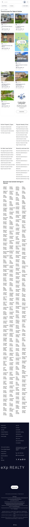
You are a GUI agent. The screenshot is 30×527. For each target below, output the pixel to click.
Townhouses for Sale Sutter (7, 131)
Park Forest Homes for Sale (23, 197)
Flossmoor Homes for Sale (12, 252)
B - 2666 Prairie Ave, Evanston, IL (20, 27)
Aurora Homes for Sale (21, 135)
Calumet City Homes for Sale (23, 141)
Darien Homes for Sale (5, 391)
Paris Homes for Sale (23, 192)
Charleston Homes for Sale (5, 334)
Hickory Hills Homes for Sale (11, 349)
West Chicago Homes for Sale (24, 366)
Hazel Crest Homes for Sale (11, 340)
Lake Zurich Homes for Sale (17, 199)
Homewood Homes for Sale (12, 378)
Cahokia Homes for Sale (5, 293)
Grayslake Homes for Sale (12, 313)
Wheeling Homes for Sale (24, 385)
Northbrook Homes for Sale (18, 359)
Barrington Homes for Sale (5, 218)
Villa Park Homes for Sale (23, 344)
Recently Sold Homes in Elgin (23, 178)
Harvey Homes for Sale (11, 330)
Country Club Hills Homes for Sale (5, 363)
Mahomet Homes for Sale (18, 252)
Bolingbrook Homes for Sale (6, 266)
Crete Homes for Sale (5, 378)
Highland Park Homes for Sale (12, 359)
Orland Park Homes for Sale (17, 389)
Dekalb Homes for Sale (5, 404)
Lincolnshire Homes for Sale (18, 220)
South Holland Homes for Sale (23, 289)
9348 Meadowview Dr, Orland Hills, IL (20, 85)
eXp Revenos (18, 434)
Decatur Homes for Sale (21, 143)
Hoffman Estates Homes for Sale (11, 368)
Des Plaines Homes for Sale (5, 409)
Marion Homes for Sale (17, 265)
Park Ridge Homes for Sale (23, 202)
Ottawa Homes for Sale (17, 398)
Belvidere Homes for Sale (5, 244)
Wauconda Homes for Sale (24, 357)
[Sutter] (6, 9)
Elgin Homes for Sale (21, 144)
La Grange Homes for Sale (11, 404)
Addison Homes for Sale (5, 188)
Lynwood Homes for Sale (18, 242)
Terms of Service (23, 497)
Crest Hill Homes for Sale (5, 369)
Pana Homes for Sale (23, 188)
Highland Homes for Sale (12, 354)
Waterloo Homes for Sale (24, 349)
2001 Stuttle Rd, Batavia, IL (7, 27)
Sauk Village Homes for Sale (23, 262)
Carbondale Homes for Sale (5, 308)
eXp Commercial (19, 436)
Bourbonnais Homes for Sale (6, 270)
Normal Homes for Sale (17, 349)
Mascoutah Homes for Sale (18, 273)
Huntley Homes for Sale (11, 382)
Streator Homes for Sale (24, 312)
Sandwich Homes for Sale (24, 257)
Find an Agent (3, 427)
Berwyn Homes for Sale (5, 248)
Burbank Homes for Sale (5, 284)
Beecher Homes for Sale (5, 231)
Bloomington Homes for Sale (6, 256)
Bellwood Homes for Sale (5, 239)
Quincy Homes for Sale (23, 221)
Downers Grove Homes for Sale (12, 192)
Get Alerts (25, 5)
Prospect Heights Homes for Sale (24, 217)
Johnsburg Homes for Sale (12, 391)
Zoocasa (17, 427)
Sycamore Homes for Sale (24, 320)
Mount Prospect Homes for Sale (18, 321)
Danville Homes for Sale (5, 387)
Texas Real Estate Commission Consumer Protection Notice (14, 504)
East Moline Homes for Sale (11, 198)
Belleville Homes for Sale (22, 137)
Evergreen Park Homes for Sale (12, 242)
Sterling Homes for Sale (24, 304)
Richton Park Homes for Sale (24, 226)
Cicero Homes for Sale (5, 353)
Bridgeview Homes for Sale (5, 274)
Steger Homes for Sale (23, 299)
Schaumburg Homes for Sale (25, 267)
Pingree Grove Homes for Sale (24, 207)
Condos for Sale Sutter (6, 129)
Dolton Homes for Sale (11, 188)
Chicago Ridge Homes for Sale (5, 349)
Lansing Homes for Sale (17, 208)
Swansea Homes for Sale (24, 316)
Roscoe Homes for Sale (23, 249)
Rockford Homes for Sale (22, 133)
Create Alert (21, 111)
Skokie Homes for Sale (23, 279)
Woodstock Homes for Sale (24, 407)
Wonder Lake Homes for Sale (24, 398)
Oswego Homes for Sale (17, 393)
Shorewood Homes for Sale (24, 275)
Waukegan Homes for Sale (24, 362)
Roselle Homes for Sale (23, 253)
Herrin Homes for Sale (11, 344)
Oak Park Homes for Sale (17, 383)
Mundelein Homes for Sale (18, 331)
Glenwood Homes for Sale (12, 303)
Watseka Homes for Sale (24, 353)
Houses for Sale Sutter (6, 127)
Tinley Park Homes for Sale (23, 325)
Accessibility (18, 442)
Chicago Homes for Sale (22, 127)
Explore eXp (3, 425)
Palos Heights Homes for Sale (17, 407)
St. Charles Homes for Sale (24, 295)
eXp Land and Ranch (20, 440)
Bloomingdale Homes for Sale (6, 252)
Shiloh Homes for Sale (23, 271)
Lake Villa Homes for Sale (17, 193)
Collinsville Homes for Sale (5, 358)
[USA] (2, 9)
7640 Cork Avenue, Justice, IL (6, 104)
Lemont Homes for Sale (17, 212)
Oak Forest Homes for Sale (17, 373)
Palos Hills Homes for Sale (17, 412)
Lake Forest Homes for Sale (11, 415)
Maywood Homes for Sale (18, 282)
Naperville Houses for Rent (7, 154)
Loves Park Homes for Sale (17, 238)
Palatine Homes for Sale (18, 402)
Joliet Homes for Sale (21, 139)
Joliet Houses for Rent (6, 162)
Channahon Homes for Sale (6, 330)
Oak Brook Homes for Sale (17, 368)
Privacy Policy (3, 451)
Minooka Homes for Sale (18, 294)
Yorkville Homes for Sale (24, 411)
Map (15, 524)
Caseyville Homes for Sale (5, 317)
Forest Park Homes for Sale (11, 257)
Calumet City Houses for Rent (8, 164)
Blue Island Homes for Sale (5, 261)
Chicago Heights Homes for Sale (5, 339)
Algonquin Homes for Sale (5, 192)
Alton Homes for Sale (5, 200)
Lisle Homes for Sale (17, 224)
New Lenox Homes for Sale (17, 340)
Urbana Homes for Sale (23, 334)
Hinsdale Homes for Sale (11, 363)
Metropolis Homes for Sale (18, 290)
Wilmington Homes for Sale (24, 393)
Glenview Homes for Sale (12, 299)
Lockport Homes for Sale (18, 229)
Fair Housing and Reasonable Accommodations (14, 499)
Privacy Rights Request (5, 449)
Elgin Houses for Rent (6, 168)
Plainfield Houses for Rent (7, 152)
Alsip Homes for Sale (5, 196)
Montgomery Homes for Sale (18, 307)
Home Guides (3, 436)
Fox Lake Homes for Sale (11, 262)
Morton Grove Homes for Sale (17, 316)
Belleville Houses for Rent (7, 160)
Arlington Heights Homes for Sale (5, 209)
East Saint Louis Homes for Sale (11, 203)
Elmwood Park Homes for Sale (12, 232)
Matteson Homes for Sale (18, 277)
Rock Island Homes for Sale (23, 236)
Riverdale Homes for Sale (24, 231)
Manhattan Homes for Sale (18, 256)
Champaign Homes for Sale (5, 326)
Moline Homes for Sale (17, 303)
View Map (21, 42)
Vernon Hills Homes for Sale (23, 339)
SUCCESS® (18, 429)
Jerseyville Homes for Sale (12, 387)
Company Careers (4, 434)
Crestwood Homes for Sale (5, 373)
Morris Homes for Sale (17, 311)
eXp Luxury (18, 438)
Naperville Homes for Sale (22, 131)
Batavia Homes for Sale (5, 227)
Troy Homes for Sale (23, 330)
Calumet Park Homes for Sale (5, 303)
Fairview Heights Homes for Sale (11, 247)
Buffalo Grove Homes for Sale (5, 279)
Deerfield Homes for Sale (5, 400)
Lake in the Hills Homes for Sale (17, 188)
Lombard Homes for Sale (18, 233)
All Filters (4, 5)
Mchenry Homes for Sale (18, 286)
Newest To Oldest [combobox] (12, 5)
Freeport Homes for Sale (11, 271)
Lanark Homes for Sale (17, 203)
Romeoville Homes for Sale (24, 244)
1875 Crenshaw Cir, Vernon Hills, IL (21, 65)
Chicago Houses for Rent (7, 150)
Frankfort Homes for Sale (12, 266)
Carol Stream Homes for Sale (5, 313)
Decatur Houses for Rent (6, 166)
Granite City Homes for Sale (11, 308)
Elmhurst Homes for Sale (12, 227)
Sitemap (2, 460)
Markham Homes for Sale (18, 269)
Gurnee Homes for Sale (11, 321)
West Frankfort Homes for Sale (24, 372)
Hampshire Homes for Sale (12, 325)
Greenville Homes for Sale (12, 317)
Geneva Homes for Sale (11, 279)
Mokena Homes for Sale (17, 299)
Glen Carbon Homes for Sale (11, 284)
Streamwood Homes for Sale (25, 308)
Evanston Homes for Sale (12, 237)
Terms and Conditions (5, 447)
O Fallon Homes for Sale (17, 363)
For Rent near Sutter (5, 133)
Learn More (15, 508)
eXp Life (17, 425)
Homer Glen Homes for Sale (11, 373)
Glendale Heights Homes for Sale (12, 294)
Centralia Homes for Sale (5, 322)
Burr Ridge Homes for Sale (5, 289)
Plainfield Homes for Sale (22, 129)
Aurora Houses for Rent (6, 158)
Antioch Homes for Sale (5, 205)
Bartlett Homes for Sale (5, 222)
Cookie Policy (3, 453)
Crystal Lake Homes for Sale (5, 382)
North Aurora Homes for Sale (17, 354)
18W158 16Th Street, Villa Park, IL (7, 46)
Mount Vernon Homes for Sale (17, 327)
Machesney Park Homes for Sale (18, 247)
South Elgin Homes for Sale (23, 284)
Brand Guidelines (4, 455)
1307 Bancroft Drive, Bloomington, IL (6, 85)
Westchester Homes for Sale (25, 376)
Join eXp (2, 429)
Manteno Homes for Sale (18, 260)
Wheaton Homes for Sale (24, 381)
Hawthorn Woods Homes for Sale (12, 335)
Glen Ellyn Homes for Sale (11, 289)
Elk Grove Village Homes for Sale (11, 222)
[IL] (3, 9)
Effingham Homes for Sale (12, 213)
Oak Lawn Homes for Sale (17, 378)
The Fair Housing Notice (16, 506)
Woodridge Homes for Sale (24, 403)
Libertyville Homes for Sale (18, 216)
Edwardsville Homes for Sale (12, 209)
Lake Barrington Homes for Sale (12, 409)
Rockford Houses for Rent (7, 156)
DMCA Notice (14, 496)
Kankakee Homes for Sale (12, 399)
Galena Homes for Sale (11, 275)
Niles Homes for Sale (17, 345)
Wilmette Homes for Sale (24, 389)
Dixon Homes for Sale (5, 413)
